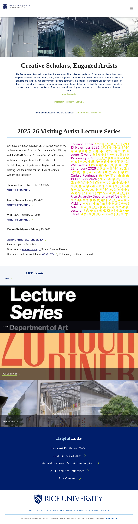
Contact (104, 510)
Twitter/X (70, 102)
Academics (52, 510)
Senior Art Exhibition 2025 (67, 448)
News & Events (82, 510)
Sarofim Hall (29, 249)
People (41, 510)
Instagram (59, 102)
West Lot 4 (48, 254)
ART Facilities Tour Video (67, 471)
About (32, 510)
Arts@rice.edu (69, 94)
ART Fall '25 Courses (67, 455)
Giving (95, 510)
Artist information (18, 190)
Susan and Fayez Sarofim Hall (88, 113)
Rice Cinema (67, 478)
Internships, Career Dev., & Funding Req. (67, 463)
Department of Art (17, 7)
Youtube (80, 102)
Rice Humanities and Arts (20, 5)
